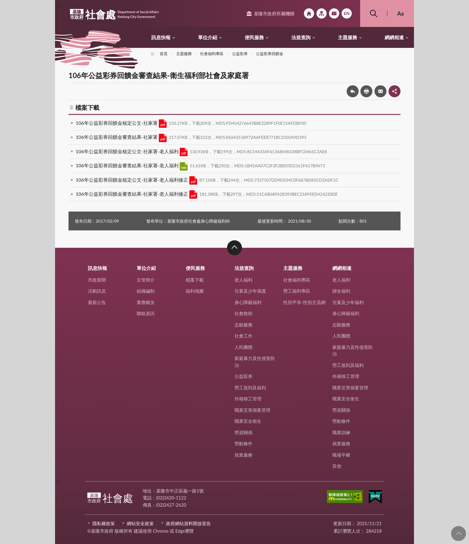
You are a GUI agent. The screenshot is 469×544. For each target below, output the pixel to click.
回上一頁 (353, 91)
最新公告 (97, 302)
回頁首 (458, 533)
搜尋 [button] (373, 13)
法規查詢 (300, 37)
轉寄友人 (380, 91)
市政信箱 (334, 13)
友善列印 (366, 91)
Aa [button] (400, 13)
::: (58, 5)
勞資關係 (243, 432)
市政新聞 (97, 279)
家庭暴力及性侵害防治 (254, 361)
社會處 (114, 14)
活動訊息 (97, 291)
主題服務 (347, 37)
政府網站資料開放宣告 (188, 523)
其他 (336, 466)
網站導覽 (321, 13)
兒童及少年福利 (348, 302)
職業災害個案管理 (252, 410)
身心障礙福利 (247, 302)
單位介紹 (207, 37)
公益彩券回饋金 (269, 53)
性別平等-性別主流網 (304, 302)
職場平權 (341, 455)
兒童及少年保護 (250, 291)
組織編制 (146, 291)
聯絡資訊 (146, 313)
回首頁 (309, 13)
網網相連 (394, 37)
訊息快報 (160, 37)
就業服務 (243, 455)
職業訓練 (341, 432)
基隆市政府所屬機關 (274, 13)
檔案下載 (195, 279)
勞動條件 (243, 443)
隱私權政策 (103, 523)
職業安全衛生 (247, 421)
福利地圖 (195, 291)
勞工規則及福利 (250, 387)
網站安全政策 (140, 523)
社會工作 (243, 335)
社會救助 (243, 313)
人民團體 (243, 347)
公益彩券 (240, 53)
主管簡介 (146, 279)
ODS (184, 166)
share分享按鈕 (395, 91)
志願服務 (243, 324)
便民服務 (254, 37)
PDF (163, 123)
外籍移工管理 (247, 398)
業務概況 (146, 302)
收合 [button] (234, 247)
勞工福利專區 (296, 291)
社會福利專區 (211, 53)
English (347, 13)
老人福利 (243, 279)
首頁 (164, 53)
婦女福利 (341, 291)
